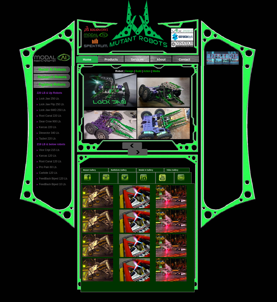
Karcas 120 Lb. (48, 155)
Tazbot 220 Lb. (47, 138)
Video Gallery (172, 170)
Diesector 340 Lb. (49, 132)
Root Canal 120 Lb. (50, 161)
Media (156, 71)
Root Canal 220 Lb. (50, 115)
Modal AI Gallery (146, 170)
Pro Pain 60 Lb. (48, 167)
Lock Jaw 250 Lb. (49, 98)
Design (129, 71)
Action (147, 71)
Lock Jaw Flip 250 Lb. (51, 104)
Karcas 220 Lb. (48, 127)
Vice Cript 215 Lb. (49, 150)
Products (111, 59)
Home (87, 59)
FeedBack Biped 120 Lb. (53, 178)
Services (137, 59)
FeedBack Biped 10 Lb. (52, 184)
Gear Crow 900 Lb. (50, 121)
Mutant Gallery (89, 170)
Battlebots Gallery (119, 170)
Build (138, 71)
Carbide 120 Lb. (48, 172)
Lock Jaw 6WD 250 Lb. (52, 110)
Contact (184, 59)
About (161, 59)
